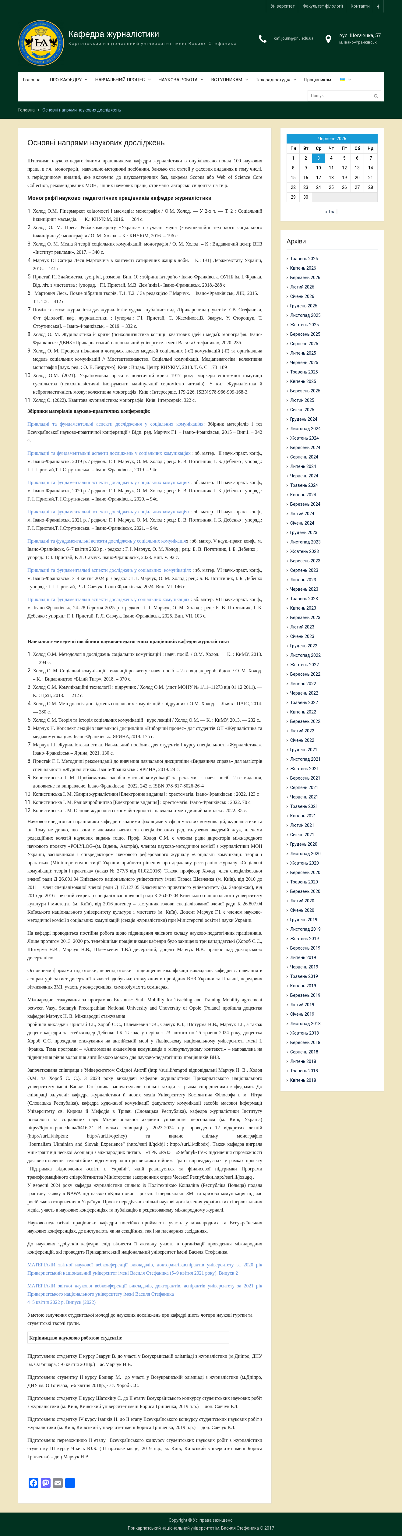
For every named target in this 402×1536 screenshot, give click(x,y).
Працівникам (317, 80)
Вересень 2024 (305, 447)
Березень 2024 (305, 504)
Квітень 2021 (303, 815)
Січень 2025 (302, 409)
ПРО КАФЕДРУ (66, 80)
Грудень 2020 (303, 844)
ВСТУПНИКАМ (226, 80)
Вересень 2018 (305, 1042)
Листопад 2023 (305, 542)
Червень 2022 (304, 693)
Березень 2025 (305, 390)
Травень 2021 (304, 806)
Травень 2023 (304, 598)
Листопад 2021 (305, 759)
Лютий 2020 (302, 900)
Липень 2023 (303, 579)
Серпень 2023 (304, 570)
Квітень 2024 (303, 494)
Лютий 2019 (302, 1004)
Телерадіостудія (273, 80)
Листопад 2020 (305, 853)
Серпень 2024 (304, 457)
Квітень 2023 (303, 608)
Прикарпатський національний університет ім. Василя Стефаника (193, 1528)
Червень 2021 (304, 797)
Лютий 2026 (302, 287)
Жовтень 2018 (304, 1033)
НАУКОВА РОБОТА (178, 80)
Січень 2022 (302, 740)
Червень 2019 (304, 966)
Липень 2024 (303, 466)
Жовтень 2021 (304, 768)
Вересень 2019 (305, 948)
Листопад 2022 (305, 655)
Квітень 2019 (303, 985)
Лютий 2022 (302, 730)
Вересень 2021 (305, 778)
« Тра (330, 212)
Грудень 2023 (303, 532)
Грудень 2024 (303, 419)
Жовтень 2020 (304, 863)
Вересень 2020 (305, 872)
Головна (32, 80)
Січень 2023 (302, 636)
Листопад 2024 (305, 428)
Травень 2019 (304, 976)
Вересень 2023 (305, 560)
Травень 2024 (304, 485)
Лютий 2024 (302, 513)
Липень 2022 (303, 683)
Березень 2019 (305, 995)
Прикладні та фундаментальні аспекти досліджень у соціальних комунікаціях (109, 453)
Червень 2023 (304, 589)
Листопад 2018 (305, 1023)
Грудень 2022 (303, 645)
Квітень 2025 (303, 381)
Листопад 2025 (305, 315)
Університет (283, 6)
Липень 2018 (303, 1061)
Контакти (360, 6)
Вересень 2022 (305, 674)
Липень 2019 (303, 957)
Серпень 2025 (304, 343)
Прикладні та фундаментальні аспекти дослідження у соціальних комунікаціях (115, 423)
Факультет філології (323, 6)
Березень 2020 (305, 891)
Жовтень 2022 (304, 664)
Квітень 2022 (303, 712)
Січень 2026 (302, 296)
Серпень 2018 (304, 1051)
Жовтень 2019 (304, 938)
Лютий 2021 (302, 825)
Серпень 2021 (304, 787)
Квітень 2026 (303, 268)
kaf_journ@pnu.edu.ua (293, 38)
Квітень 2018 (303, 1080)
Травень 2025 (304, 372)
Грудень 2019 (303, 919)
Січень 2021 (302, 834)
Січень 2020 (302, 910)
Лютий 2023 (302, 627)
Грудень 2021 (303, 749)
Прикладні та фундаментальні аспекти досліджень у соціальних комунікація (106, 540)
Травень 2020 (304, 881)
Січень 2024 (302, 523)
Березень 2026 (305, 277)
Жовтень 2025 (304, 324)
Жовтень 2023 (304, 551)
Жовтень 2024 (304, 438)
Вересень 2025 (305, 334)
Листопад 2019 (305, 929)
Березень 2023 (305, 617)
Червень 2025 (304, 362)
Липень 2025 (303, 353)
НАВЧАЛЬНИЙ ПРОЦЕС (120, 80)
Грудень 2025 (303, 305)
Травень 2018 (304, 1070)
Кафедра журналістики (114, 34)
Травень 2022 (304, 702)
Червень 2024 (304, 475)
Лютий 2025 (302, 400)
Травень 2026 (304, 258)
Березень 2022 (305, 721)
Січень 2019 (302, 1014)
